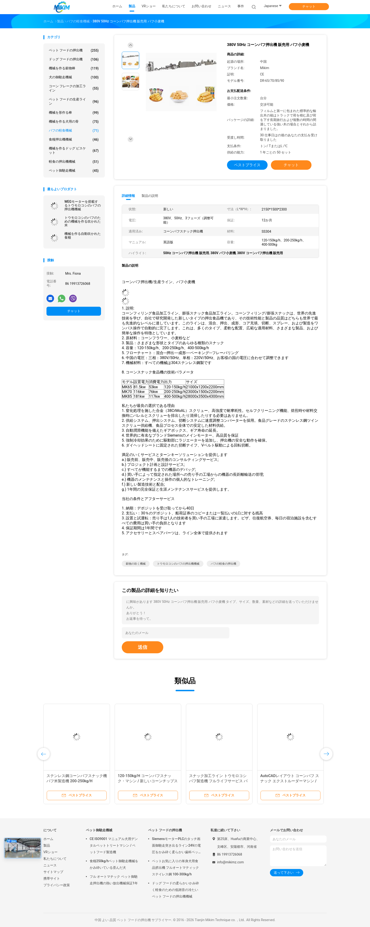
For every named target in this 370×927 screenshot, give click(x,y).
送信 (142, 647)
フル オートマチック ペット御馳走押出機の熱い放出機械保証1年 (114, 880)
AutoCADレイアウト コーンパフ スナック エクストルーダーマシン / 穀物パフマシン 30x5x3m (289, 781)
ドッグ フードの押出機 (74, 59)
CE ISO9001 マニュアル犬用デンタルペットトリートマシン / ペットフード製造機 (114, 845)
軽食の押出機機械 (74, 161)
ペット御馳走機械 (74, 170)
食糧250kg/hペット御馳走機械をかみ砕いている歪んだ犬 (114, 864)
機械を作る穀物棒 (74, 68)
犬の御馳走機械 (74, 77)
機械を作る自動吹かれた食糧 (82, 235)
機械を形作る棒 (74, 112)
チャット (308, 6)
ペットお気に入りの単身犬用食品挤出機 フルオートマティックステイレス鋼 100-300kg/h (175, 867)
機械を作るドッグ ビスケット (74, 150)
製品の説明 (150, 196)
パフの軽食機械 (74, 130)
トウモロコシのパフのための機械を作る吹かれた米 (82, 221)
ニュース (50, 865)
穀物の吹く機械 (136, 563)
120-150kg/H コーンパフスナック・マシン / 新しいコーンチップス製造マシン (148, 781)
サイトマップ (53, 872)
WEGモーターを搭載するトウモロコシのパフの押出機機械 (82, 205)
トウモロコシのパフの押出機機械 (178, 563)
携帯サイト (51, 878)
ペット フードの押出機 (74, 50)
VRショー (50, 852)
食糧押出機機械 (74, 139)
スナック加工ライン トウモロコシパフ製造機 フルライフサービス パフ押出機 (218, 781)
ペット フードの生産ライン (74, 101)
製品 (46, 845)
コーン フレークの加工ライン (74, 88)
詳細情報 (128, 196)
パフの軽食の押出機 (223, 563)
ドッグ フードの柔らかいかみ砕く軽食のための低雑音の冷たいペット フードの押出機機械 (175, 889)
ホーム (48, 839)
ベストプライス (247, 165)
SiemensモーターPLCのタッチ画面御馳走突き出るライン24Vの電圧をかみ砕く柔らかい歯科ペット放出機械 (176, 846)
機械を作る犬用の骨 (74, 121)
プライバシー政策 (56, 885)
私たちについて (55, 859)
